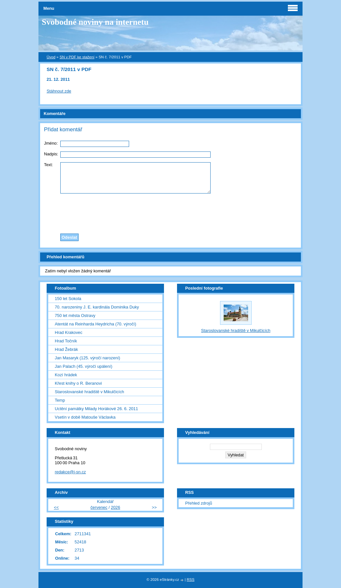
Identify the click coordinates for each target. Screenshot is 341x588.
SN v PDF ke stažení (77, 57)
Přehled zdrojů (198, 503)
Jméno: (51, 143)
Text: (48, 164)
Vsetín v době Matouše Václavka (85, 417)
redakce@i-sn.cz (70, 471)
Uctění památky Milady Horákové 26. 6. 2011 (96, 408)
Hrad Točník (66, 340)
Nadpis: (51, 153)
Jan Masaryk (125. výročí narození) (87, 357)
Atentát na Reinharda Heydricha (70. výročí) (95, 324)
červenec (98, 507)
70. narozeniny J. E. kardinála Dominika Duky (97, 307)
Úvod (51, 57)
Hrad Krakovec (68, 332)
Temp (60, 400)
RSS (191, 579)
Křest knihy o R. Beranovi (78, 383)
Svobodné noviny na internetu (95, 22)
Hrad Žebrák (66, 349)
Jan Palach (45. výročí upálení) (83, 366)
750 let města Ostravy (75, 315)
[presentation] (170, 211)
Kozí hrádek (66, 374)
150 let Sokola (68, 298)
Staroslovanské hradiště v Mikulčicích (89, 391)
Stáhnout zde (59, 91)
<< (56, 507)
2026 (115, 507)
